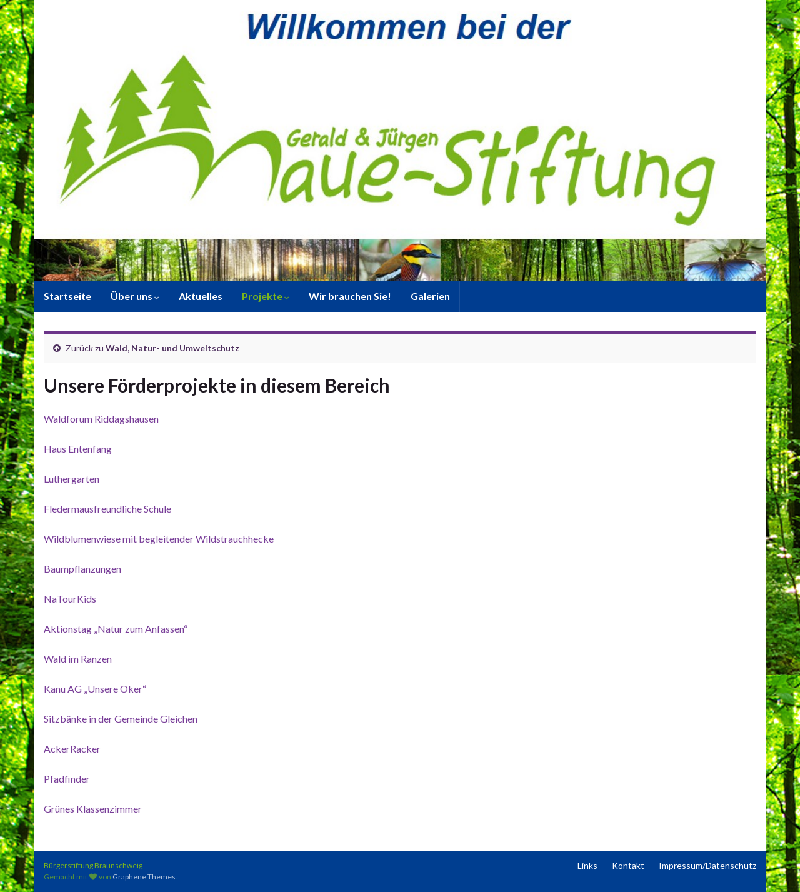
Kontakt (628, 865)
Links (588, 865)
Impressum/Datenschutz (707, 865)
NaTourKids (70, 598)
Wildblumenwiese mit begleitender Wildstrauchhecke (159, 538)
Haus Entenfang (78, 448)
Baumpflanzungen (82, 568)
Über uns (135, 296)
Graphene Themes (144, 876)
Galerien (430, 296)
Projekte (265, 296)
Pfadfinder (67, 778)
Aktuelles (200, 296)
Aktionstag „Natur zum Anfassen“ (116, 628)
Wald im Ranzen (78, 658)
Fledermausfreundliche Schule (107, 508)
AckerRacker (72, 748)
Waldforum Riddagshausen (101, 418)
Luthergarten (71, 478)
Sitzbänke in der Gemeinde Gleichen (121, 718)
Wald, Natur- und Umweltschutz (172, 348)
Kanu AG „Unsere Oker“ (95, 688)
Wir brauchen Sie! (350, 296)
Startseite (67, 296)
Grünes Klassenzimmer (93, 808)
